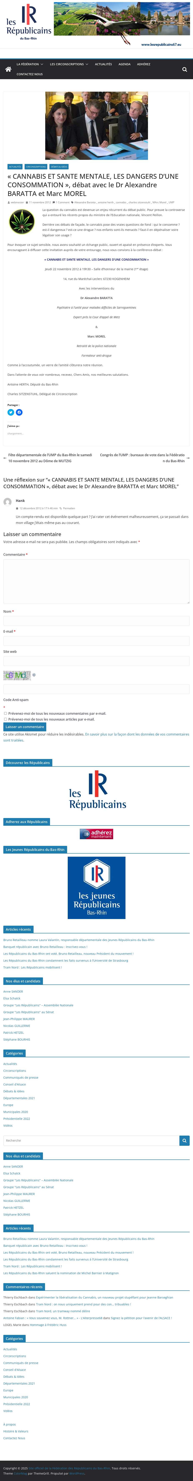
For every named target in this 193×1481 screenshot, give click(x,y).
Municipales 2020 (15, 1112)
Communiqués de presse (20, 1077)
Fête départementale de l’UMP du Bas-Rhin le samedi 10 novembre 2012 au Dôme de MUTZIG (47, 458)
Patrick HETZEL (13, 1033)
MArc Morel (159, 202)
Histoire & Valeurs (15, 1431)
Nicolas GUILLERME (16, 1026)
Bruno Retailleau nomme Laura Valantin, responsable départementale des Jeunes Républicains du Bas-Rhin (78, 940)
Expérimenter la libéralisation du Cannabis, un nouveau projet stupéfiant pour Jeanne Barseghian (104, 1297)
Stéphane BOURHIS (16, 1039)
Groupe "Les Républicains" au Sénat (28, 1012)
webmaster (17, 202)
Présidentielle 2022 (16, 1119)
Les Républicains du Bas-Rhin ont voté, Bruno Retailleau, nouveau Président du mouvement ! (68, 954)
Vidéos (8, 1125)
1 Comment (61, 202)
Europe (8, 1105)
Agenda (124, 64)
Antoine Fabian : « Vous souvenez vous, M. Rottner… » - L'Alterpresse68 (52, 1318)
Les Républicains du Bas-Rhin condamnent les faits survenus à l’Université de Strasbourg (65, 960)
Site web (10, 651)
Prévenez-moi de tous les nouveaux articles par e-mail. (51, 719)
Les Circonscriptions (67, 64)
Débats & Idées (59, 166)
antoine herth (106, 202)
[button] (41, 64)
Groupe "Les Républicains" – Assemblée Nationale (38, 1005)
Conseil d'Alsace (14, 1084)
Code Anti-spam (16, 699)
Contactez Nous (30, 74)
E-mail (9, 631)
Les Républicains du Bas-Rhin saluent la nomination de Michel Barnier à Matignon (61, 1273)
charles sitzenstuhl (139, 202)
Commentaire (15, 554)
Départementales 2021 (19, 1098)
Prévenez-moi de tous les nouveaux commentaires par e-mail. (57, 713)
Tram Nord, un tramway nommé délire (63, 1311)
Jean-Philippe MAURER (19, 1019)
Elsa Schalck (11, 998)
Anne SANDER (13, 991)
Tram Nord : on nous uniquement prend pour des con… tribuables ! (83, 1304)
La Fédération (28, 64)
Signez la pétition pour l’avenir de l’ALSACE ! (141, 1318)
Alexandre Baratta (85, 202)
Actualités (103, 64)
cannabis (121, 202)
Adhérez (143, 64)
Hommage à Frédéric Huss (48, 1325)
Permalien (67, 508)
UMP (171, 202)
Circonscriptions (36, 166)
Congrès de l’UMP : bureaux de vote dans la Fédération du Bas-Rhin (145, 458)
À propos (9, 1424)
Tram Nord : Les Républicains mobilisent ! (32, 967)
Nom (8, 611)
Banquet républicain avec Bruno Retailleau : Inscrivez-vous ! (45, 947)
